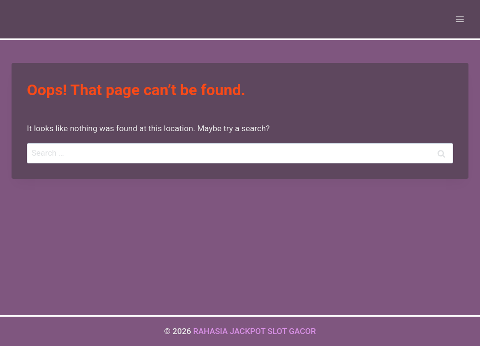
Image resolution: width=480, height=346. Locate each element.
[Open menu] (459, 19)
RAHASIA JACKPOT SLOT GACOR (254, 331)
